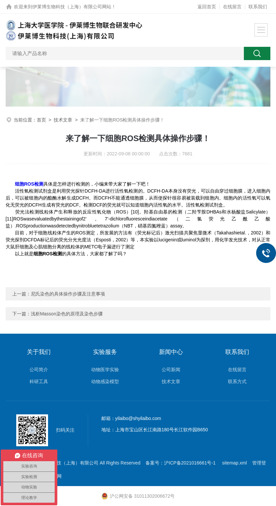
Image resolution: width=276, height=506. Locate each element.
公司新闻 (171, 369)
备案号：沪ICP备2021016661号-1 (181, 462)
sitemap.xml (234, 462)
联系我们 (257, 6)
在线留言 (232, 6)
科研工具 (38, 381)
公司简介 (38, 369)
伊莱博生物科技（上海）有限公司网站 (71, 6)
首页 (41, 120)
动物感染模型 (105, 381)
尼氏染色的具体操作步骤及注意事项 (68, 293)
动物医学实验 (105, 369)
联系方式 (237, 381)
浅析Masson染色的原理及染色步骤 (67, 313)
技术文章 (63, 120)
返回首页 (206, 6)
